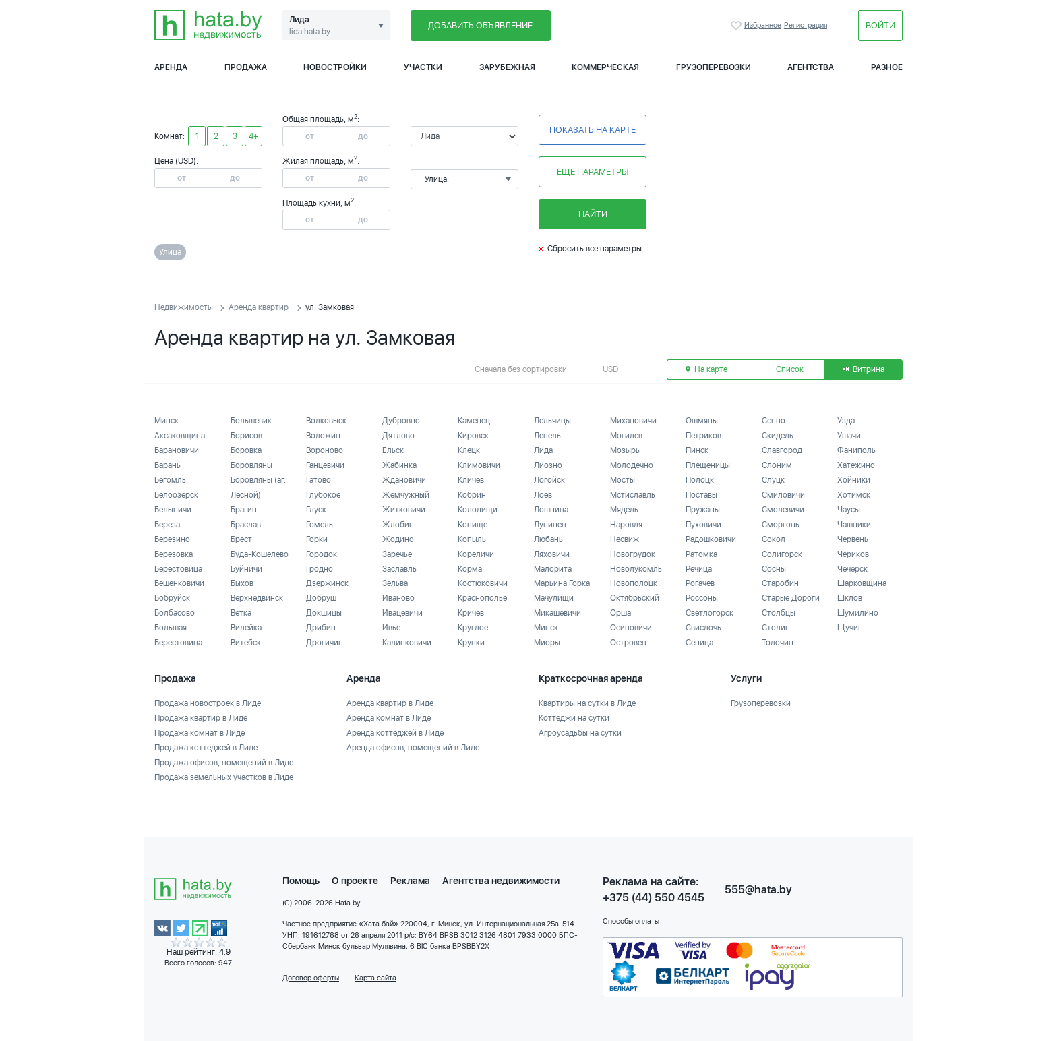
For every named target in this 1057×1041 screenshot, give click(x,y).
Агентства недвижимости (501, 880)
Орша (620, 613)
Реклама (410, 880)
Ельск (393, 450)
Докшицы (324, 613)
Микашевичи (557, 613)
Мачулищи (554, 598)
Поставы (701, 495)
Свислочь (703, 627)
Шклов (849, 598)
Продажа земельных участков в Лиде (223, 777)
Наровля (626, 524)
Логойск (549, 480)
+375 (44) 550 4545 (653, 897)
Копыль (472, 539)
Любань (548, 539)
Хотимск (853, 495)
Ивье (391, 627)
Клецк (469, 450)
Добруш (321, 598)
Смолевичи (783, 509)
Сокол (773, 539)
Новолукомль (636, 569)
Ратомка (701, 554)
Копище (472, 524)
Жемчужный (405, 495)
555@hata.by (758, 889)
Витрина (863, 369)
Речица (699, 569)
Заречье (397, 554)
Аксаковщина (179, 435)
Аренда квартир (259, 307)
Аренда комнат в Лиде (388, 718)
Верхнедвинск (257, 598)
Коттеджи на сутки (574, 718)
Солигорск (782, 554)
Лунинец (550, 524)
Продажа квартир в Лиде (200, 718)
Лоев (543, 495)
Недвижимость (183, 307)
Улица (170, 252)
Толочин (777, 642)
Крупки (471, 642)
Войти (880, 25)
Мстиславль (632, 495)
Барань (167, 465)
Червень (852, 539)
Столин (776, 627)
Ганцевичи (325, 465)
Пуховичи (703, 524)
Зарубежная (507, 67)
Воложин (323, 435)
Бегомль (170, 480)
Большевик (251, 420)
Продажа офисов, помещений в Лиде (223, 762)
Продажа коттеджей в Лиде (206, 747)
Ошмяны (702, 420)
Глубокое (323, 495)
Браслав (246, 524)
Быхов (242, 583)
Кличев (471, 480)
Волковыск (326, 420)
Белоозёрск (176, 495)
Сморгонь (780, 524)
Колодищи (477, 509)
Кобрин (472, 495)
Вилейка (246, 627)
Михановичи (633, 420)
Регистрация (805, 25)
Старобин (780, 583)
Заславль (399, 569)
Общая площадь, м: (320, 119)
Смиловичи (783, 495)
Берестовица (178, 569)
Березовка (173, 554)
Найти (592, 214)
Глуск (316, 509)
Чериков (853, 554)
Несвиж (624, 539)
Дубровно (401, 420)
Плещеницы (708, 465)
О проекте (355, 880)
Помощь (301, 880)
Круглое (473, 627)
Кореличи (476, 554)
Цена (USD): (176, 161)
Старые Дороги (791, 598)
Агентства (810, 67)
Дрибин (321, 627)
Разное (887, 67)
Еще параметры (593, 172)
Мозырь (625, 450)
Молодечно (631, 465)
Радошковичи (711, 539)
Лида (543, 450)
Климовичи (479, 465)
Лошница (551, 509)
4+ (253, 136)
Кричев (471, 613)
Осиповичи (631, 627)
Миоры (547, 642)
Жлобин (398, 524)
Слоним (777, 465)
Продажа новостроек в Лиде (207, 703)
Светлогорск (709, 613)
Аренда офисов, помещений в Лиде (412, 747)
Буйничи (246, 569)
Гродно (319, 569)
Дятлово (398, 435)
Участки (423, 67)
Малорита (553, 569)
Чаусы (848, 509)
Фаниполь (856, 450)
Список (785, 369)
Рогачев (700, 583)
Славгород (782, 450)
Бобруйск (172, 598)
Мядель (624, 509)
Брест (241, 539)
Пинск (697, 450)
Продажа (245, 67)
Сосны (774, 569)
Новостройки (335, 67)
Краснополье (482, 598)
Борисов (246, 435)
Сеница (699, 642)
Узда (846, 420)
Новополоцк (633, 583)
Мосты (622, 480)
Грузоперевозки (713, 67)
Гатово (318, 480)
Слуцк (773, 480)
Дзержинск (327, 583)
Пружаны (703, 509)
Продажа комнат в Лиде (199, 733)
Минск (166, 420)
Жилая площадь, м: (320, 161)
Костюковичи (483, 583)
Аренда (170, 67)
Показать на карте (592, 130)
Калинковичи (406, 642)
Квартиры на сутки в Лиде (587, 703)
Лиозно (548, 465)
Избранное (737, 25)
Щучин (850, 627)
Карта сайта (375, 978)
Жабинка (399, 465)
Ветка (241, 613)
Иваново (398, 598)
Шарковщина (861, 583)
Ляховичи (552, 554)
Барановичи (176, 450)
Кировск (473, 435)
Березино (172, 539)
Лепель (547, 435)
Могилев (626, 435)
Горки (317, 539)
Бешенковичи (179, 583)
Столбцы (778, 613)
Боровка (246, 450)
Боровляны (251, 465)
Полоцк (700, 480)
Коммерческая (605, 67)
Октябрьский (634, 598)
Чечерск (852, 569)
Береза (167, 524)
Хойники (853, 480)
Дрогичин (324, 642)
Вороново (324, 450)
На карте (706, 369)
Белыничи (172, 509)
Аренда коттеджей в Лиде (395, 733)
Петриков (703, 435)
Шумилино (857, 613)
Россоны (702, 598)
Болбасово (174, 613)
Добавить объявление (480, 25)
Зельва (395, 583)
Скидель (777, 435)
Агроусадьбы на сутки (580, 733)
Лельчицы (552, 420)
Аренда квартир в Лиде (389, 703)
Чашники (854, 524)
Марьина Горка (562, 583)
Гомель (319, 524)
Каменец (474, 420)
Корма (470, 569)
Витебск (246, 642)
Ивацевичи (402, 613)
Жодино (398, 539)
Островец (628, 642)
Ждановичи (404, 480)
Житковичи (403, 509)
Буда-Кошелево (260, 554)
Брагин (244, 509)
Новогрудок (632, 554)
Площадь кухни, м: (319, 203)
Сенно (773, 420)
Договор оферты (310, 978)
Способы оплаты (631, 921)
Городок (321, 554)
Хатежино (856, 465)
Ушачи (849, 435)
